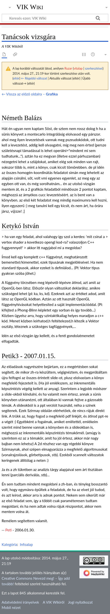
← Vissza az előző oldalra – (30, 94)
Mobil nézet (11, 607)
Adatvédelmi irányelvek (20, 602)
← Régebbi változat (34, 78)
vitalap (77, 68)
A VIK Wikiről (53, 602)
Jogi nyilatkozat (80, 602)
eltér (16, 78)
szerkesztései (94, 68)
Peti (8, 530)
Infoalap (26, 544)
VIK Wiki (29, 7)
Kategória (9, 544)
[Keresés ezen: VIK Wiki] (55, 18)
